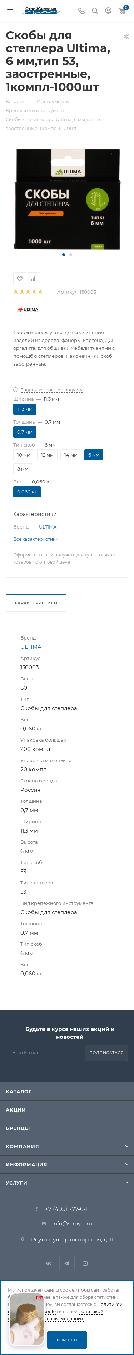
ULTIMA (47, 527)
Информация (27, 1164)
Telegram (67, 1263)
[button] (63, 254)
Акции (16, 1110)
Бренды (18, 1128)
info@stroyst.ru (72, 1223)
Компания (22, 1146)
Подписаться (106, 1052)
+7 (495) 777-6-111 (68, 1209)
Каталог (19, 1091)
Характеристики (36, 603)
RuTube (85, 1263)
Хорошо (67, 1339)
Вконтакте (48, 1263)
